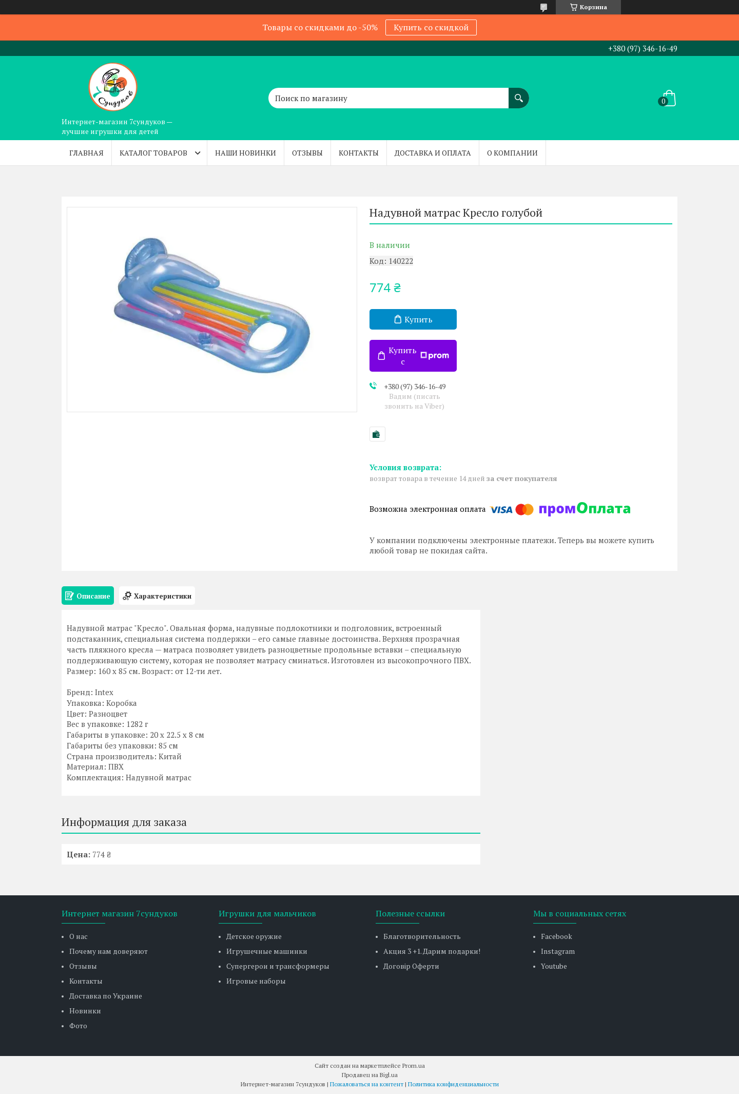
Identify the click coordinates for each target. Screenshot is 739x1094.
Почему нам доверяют (108, 951)
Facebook (556, 936)
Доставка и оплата (433, 153)
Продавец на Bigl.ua (370, 1075)
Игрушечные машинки (266, 951)
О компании (512, 153)
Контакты (359, 153)
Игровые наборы (256, 981)
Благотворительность (422, 936)
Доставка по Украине (105, 996)
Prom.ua (413, 1065)
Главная (86, 153)
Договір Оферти (411, 966)
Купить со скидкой (431, 27)
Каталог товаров (153, 153)
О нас (78, 936)
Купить (418, 319)
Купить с (418, 355)
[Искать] (519, 93)
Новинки (85, 1010)
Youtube (554, 966)
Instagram (558, 951)
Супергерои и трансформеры (277, 966)
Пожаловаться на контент (366, 1084)
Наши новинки (245, 153)
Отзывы (307, 153)
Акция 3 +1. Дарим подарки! (431, 951)
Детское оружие (254, 936)
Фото (78, 1025)
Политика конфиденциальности (453, 1084)
